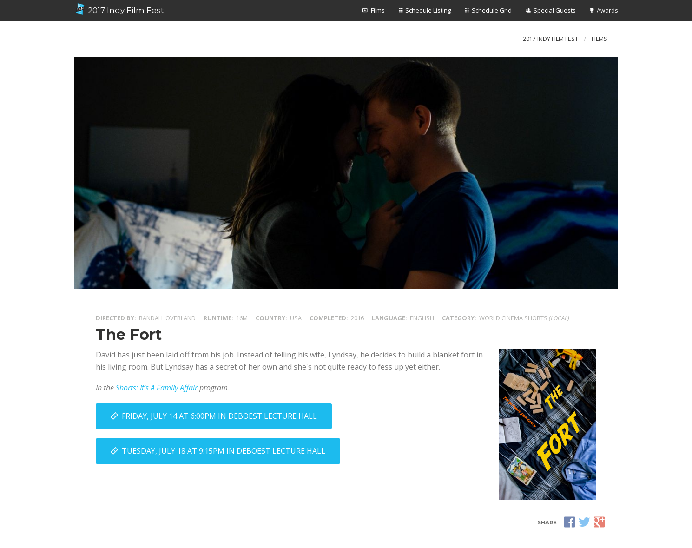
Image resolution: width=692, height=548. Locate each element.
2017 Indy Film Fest (119, 9)
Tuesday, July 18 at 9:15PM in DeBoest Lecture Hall (223, 451)
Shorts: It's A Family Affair (157, 388)
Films (378, 10)
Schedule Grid (492, 10)
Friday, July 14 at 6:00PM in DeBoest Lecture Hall (219, 416)
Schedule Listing (428, 10)
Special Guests (555, 10)
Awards (607, 10)
